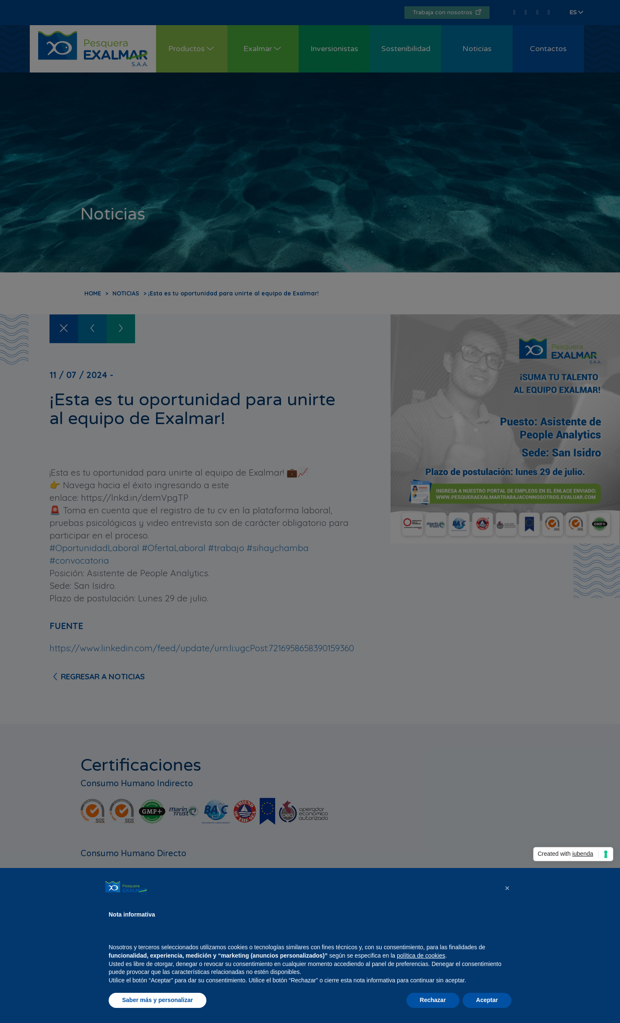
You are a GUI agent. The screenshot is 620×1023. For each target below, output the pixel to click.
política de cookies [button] (421, 955)
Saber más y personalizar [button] (157, 1000)
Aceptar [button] (487, 1000)
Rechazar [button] (433, 1000)
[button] (507, 888)
